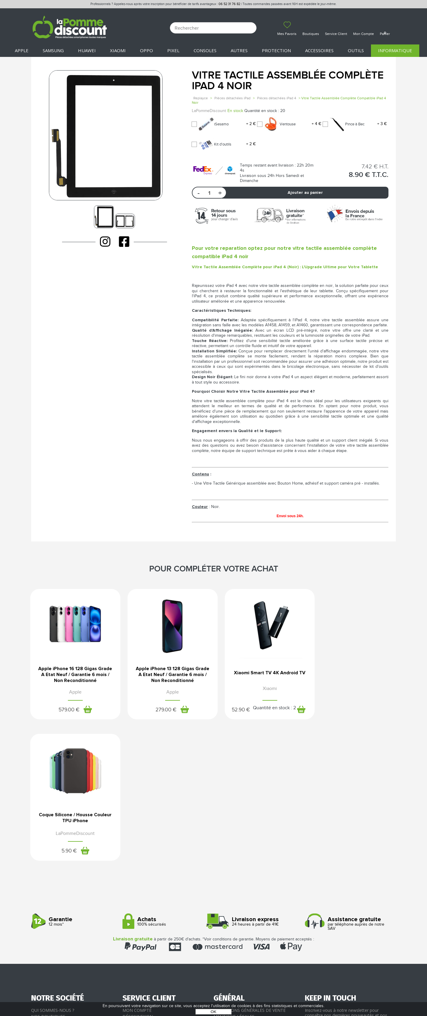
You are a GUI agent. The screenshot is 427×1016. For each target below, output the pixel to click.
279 (160, 710)
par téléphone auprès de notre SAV (348, 783)
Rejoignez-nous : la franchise (64, 889)
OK (213, 1011)
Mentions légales (234, 876)
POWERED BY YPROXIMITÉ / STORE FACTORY (214, 994)
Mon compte (137, 870)
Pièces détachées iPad (232, 98)
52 (231, 710)
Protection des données (242, 882)
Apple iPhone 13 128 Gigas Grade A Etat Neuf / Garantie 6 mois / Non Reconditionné (166, 675)
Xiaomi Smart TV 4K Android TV (260, 673)
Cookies (222, 889)
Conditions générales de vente (250, 870)
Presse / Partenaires (237, 895)
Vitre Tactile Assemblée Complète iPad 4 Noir (288, 80)
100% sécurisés (165, 781)
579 (67, 710)
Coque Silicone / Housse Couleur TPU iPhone (353, 673)
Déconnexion (137, 876)
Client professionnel (147, 902)
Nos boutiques (48, 876)
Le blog (40, 882)
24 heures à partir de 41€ (257, 781)
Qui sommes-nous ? (52, 870)
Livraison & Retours (145, 889)
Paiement (133, 882)
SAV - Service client (143, 895)
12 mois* (74, 781)
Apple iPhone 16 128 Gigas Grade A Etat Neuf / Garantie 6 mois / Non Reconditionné (73, 675)
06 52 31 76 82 (229, 4)
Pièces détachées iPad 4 (276, 98)
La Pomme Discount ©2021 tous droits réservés (213, 985)
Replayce (200, 98)
